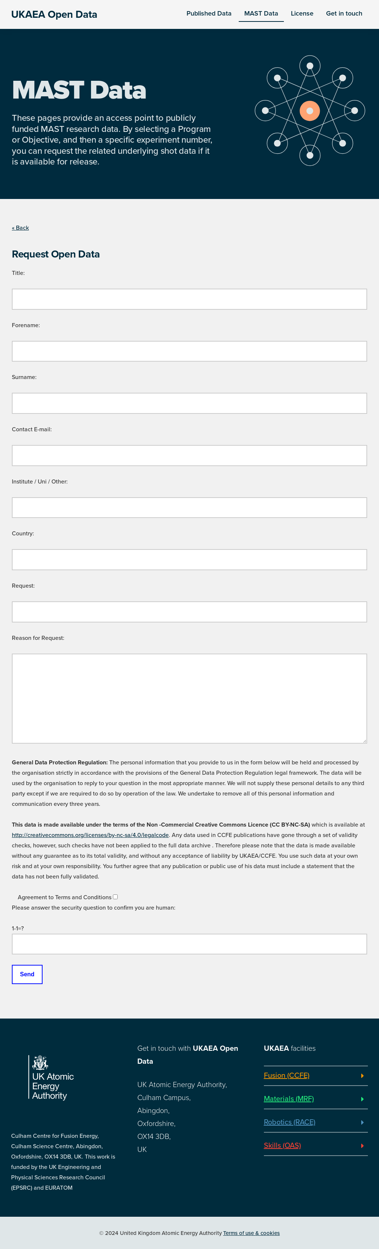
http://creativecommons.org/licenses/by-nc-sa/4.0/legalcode (90, 835)
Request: (23, 585)
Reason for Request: (38, 638)
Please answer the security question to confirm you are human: (93, 907)
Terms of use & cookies (251, 1233)
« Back (20, 228)
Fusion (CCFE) (286, 1075)
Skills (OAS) (282, 1145)
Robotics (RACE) (289, 1122)
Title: (18, 273)
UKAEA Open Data (54, 14)
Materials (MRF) (289, 1098)
